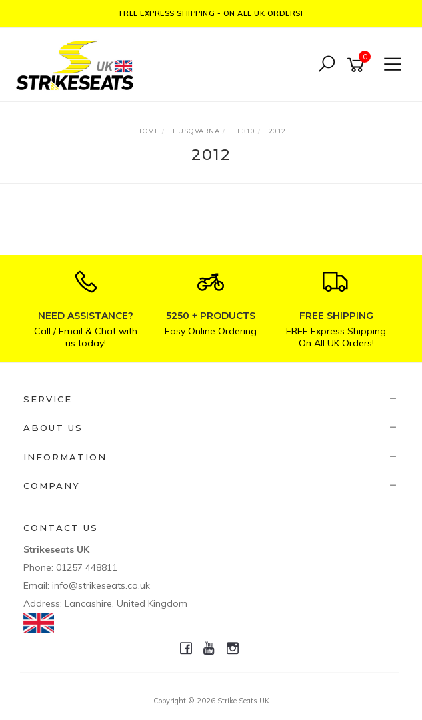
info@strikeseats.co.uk (101, 585)
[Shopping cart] (358, 65)
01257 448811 (86, 567)
